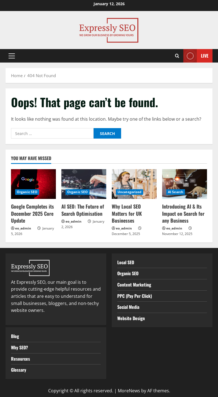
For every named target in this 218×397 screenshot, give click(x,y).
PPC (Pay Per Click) (134, 296)
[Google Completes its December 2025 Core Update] (33, 184)
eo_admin (23, 228)
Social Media (128, 307)
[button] (12, 56)
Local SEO (125, 262)
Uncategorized (129, 192)
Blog (15, 336)
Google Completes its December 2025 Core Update (32, 213)
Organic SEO (27, 192)
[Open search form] (177, 55)
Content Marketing (134, 284)
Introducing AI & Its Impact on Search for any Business (183, 213)
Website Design (131, 318)
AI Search (175, 192)
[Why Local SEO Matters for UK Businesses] (134, 184)
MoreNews (129, 391)
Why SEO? (19, 347)
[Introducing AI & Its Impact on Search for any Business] (184, 184)
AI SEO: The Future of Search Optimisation (82, 210)
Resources (20, 358)
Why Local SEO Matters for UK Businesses (127, 213)
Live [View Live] (195, 56)
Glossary (18, 369)
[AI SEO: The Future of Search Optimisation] (83, 184)
